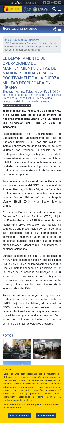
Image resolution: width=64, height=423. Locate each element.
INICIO (8, 40)
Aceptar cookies (46, 415)
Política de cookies (19, 415)
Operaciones (19, 40)
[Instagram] (52, 3)
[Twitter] (48, 3)
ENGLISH (30, 2)
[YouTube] (59, 3)
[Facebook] (44, 3)
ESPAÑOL (16, 2)
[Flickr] (56, 3)
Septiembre (33, 40)
